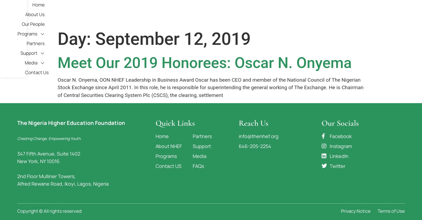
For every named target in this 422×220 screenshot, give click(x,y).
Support (333, 13)
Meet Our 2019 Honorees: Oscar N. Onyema (205, 63)
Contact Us (393, 13)
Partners (304, 13)
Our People (239, 13)
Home (187, 13)
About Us (210, 13)
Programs (273, 13)
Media (363, 13)
